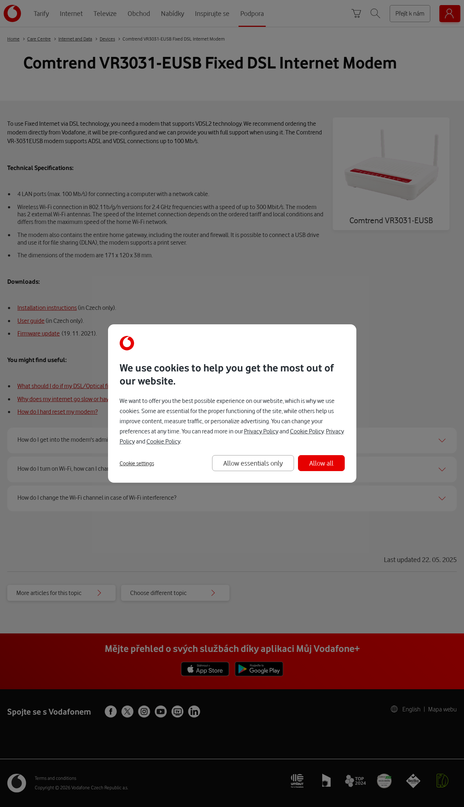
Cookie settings (137, 463)
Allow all (321, 463)
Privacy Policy (261, 431)
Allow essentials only (253, 463)
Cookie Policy (307, 431)
